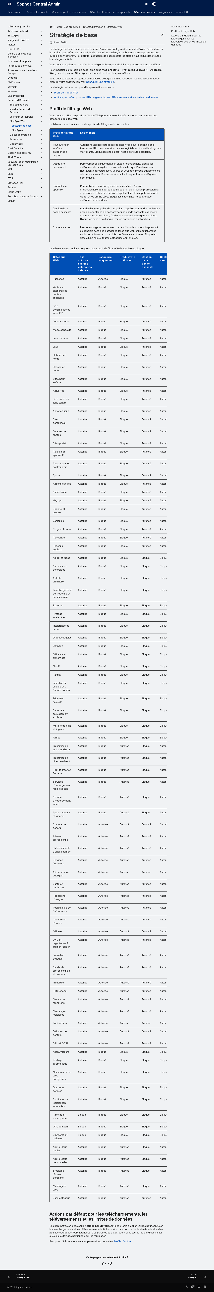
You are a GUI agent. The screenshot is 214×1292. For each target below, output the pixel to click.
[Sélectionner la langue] (154, 4)
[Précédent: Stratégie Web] (20, 1277)
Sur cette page (180, 26)
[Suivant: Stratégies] (196, 1277)
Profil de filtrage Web (66, 92)
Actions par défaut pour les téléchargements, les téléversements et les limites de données (106, 97)
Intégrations (165, 12)
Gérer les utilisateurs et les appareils (110, 12)
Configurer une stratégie (100, 81)
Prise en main (15, 12)
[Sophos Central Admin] (9, 4)
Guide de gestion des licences (69, 12)
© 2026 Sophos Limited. (19, 1287)
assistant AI (182, 12)
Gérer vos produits (144, 12)
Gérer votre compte (37, 12)
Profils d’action (122, 1241)
